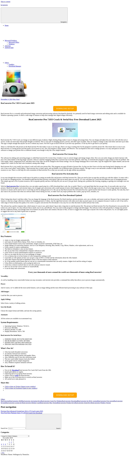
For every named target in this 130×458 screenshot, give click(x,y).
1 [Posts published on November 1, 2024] (9, 442)
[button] (14, 83)
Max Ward (16, 99)
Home (7, 25)
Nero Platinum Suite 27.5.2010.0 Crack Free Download (21, 413)
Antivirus (8, 46)
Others (21, 62)
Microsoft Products (25, 40)
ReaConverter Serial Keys (83, 403)
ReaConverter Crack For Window (51, 401)
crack (16, 375)
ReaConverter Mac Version (48, 403)
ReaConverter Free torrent (105, 401)
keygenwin (4, 5)
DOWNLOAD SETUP (65, 108)
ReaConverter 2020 (15, 401)
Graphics (11, 64)
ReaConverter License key (14, 403)
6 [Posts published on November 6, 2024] (5, 444)
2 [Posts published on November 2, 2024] (11, 442)
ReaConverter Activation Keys (31, 401)
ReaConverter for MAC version (87, 401)
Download (15, 370)
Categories (4, 436)
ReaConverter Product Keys (66, 403)
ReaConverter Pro (13, 186)
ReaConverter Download (70, 401)
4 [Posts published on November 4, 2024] (1, 444)
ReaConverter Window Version (101, 403)
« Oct (2, 453)
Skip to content (5, 1)
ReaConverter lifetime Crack (31, 403)
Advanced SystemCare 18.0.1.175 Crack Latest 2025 (22, 411)
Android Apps (9, 47)
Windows (12, 44)
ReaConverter (5, 401)
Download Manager (15, 66)
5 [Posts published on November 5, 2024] (3, 444)
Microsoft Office (14, 42)
